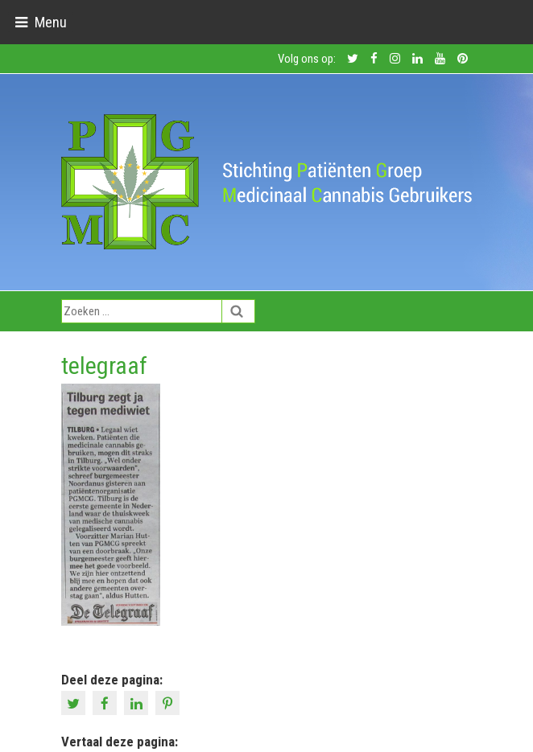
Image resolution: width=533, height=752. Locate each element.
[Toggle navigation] (40, 22)
